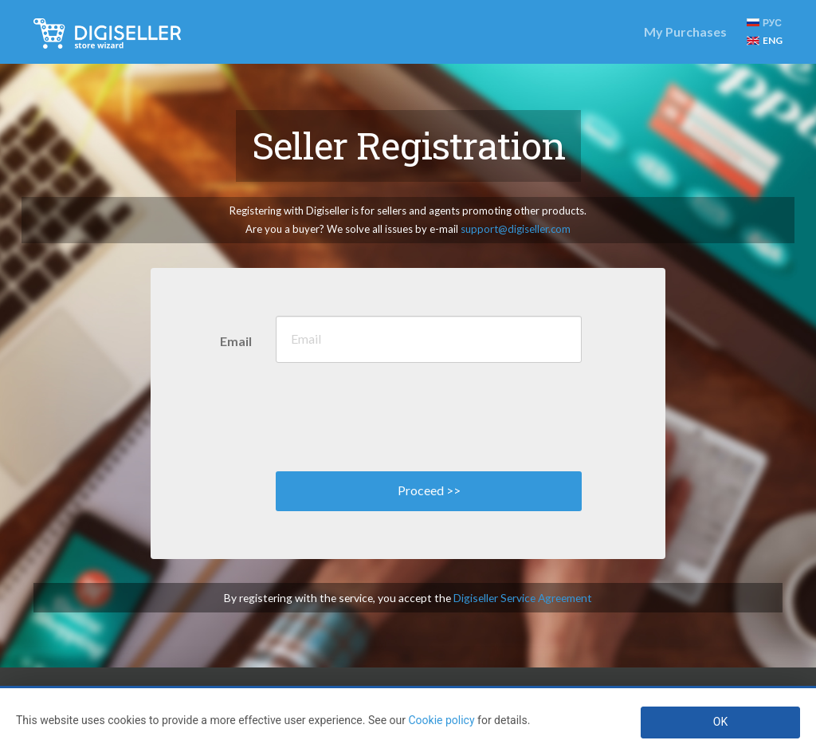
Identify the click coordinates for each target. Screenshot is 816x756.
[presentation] (397, 413)
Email (236, 340)
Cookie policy (441, 720)
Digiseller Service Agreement (522, 597)
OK (720, 721)
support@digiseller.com (516, 228)
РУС (764, 23)
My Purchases (685, 31)
